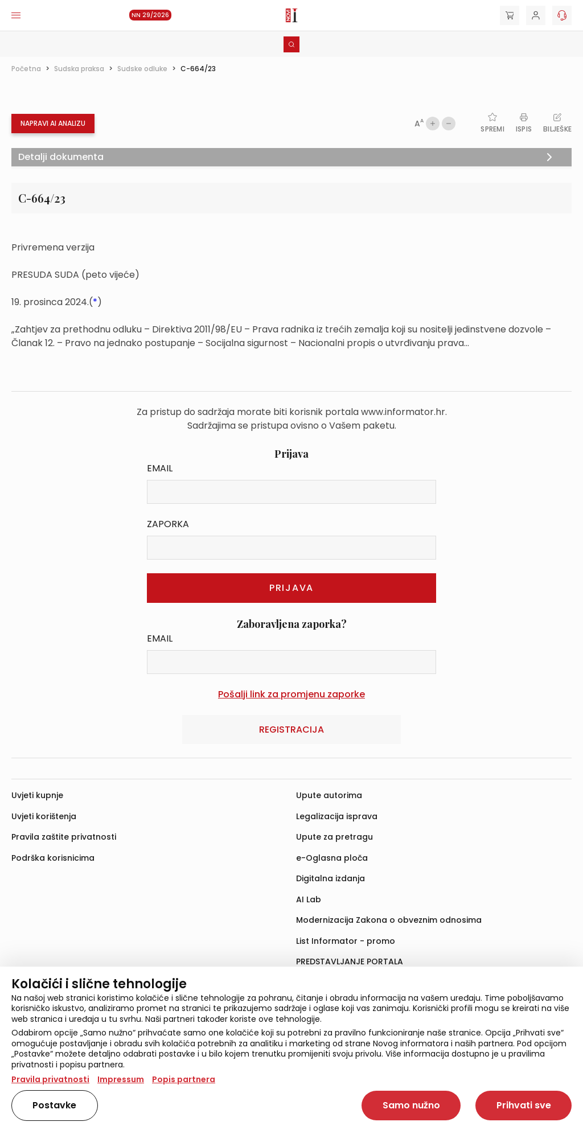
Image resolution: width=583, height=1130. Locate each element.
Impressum (120, 1079)
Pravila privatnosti (50, 1079)
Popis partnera (183, 1079)
